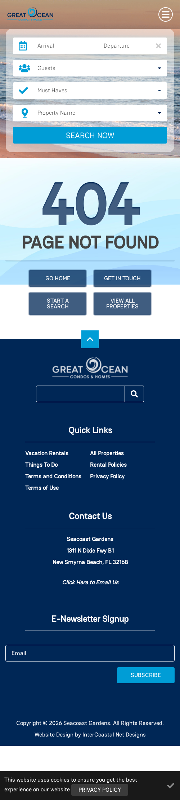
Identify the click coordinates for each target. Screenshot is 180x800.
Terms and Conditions (53, 476)
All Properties (107, 453)
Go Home (57, 278)
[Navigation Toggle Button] (165, 14)
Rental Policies (108, 465)
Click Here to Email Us (90, 582)
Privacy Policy (107, 476)
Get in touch (122, 278)
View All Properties (122, 303)
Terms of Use (42, 488)
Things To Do (41, 465)
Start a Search (58, 303)
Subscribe (146, 675)
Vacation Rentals (46, 453)
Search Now (90, 135)
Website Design (54, 734)
